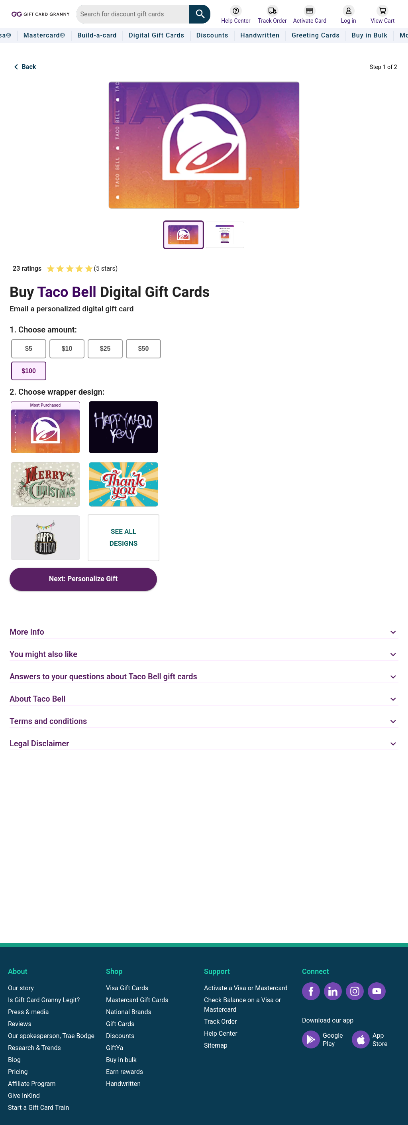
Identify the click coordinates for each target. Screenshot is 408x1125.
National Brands (128, 1012)
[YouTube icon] (377, 991)
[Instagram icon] (355, 991)
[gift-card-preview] (183, 235)
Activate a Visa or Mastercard (245, 988)
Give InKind (24, 1095)
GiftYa (114, 1048)
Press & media (28, 1012)
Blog (14, 1060)
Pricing (18, 1072)
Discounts (120, 1036)
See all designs (123, 538)
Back (23, 67)
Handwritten (123, 1084)
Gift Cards (120, 1024)
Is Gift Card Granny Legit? (44, 1000)
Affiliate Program (32, 1084)
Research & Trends (34, 1048)
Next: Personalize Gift (83, 579)
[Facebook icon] (311, 991)
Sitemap (216, 1045)
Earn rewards (124, 1072)
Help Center (220, 1033)
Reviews (19, 1024)
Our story (21, 988)
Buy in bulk (121, 1060)
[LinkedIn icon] (333, 991)
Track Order (220, 1021)
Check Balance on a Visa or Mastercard (242, 1004)
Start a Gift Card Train (38, 1107)
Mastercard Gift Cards (137, 1000)
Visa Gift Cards (127, 988)
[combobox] (132, 14)
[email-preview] (225, 235)
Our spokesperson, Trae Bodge (51, 1036)
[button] (204, 627)
